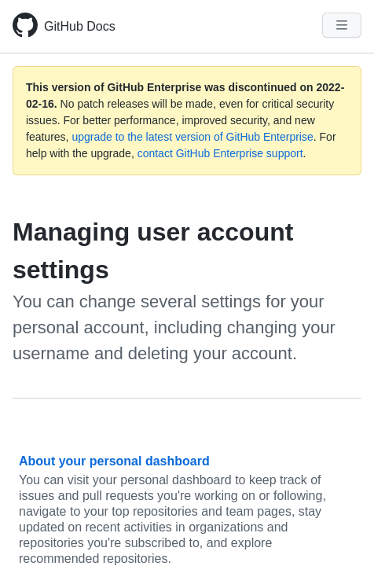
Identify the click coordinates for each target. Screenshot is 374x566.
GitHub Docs (80, 26)
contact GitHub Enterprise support (220, 153)
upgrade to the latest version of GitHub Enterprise (192, 136)
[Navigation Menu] (341, 25)
